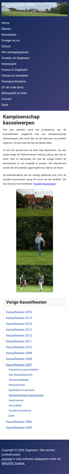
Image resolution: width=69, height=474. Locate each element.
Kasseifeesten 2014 (19, 324)
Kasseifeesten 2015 (19, 318)
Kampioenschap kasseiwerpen (26, 395)
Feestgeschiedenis (13, 81)
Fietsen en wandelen (14, 75)
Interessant (8, 64)
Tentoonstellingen (19, 379)
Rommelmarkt (17, 385)
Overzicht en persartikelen (23, 369)
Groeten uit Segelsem (15, 58)
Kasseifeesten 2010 (19, 347)
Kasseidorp (8, 34)
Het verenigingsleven (15, 52)
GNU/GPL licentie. (13, 463)
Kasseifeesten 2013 (19, 329)
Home (5, 23)
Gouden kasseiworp (20, 410)
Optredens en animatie (22, 390)
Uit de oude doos (12, 87)
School (5, 46)
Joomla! (6, 459)
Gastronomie (16, 400)
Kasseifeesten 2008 (19, 359)
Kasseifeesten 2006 (19, 422)
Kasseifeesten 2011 (19, 341)
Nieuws (6, 29)
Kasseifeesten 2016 (19, 312)
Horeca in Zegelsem (14, 69)
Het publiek (15, 405)
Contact (6, 99)
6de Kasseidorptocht (20, 374)
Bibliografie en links (14, 93)
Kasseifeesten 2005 (19, 427)
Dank (4, 105)
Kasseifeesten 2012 (19, 335)
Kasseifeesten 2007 (19, 365)
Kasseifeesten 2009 (19, 353)
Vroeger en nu (10, 40)
